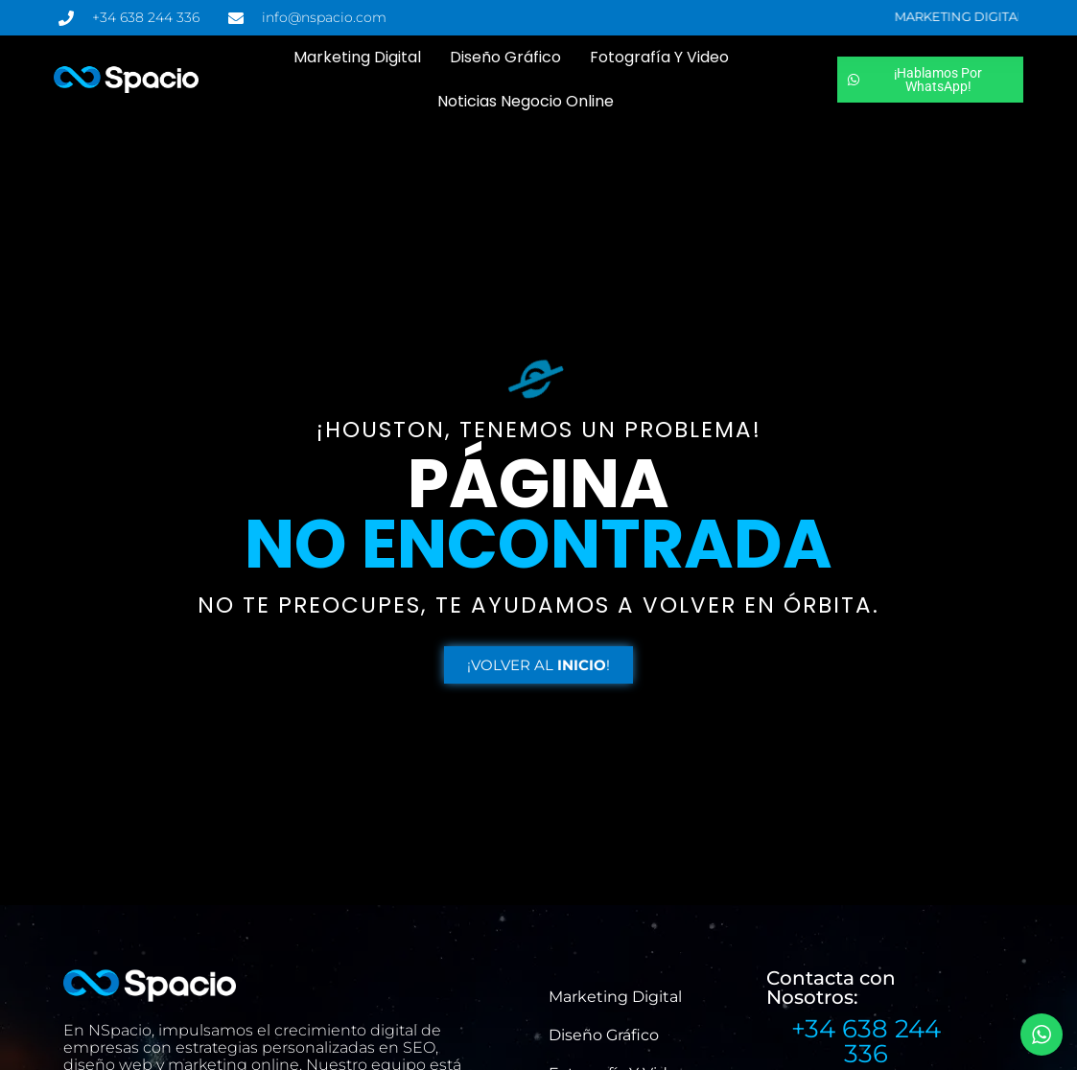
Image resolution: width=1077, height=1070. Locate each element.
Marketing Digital (357, 57)
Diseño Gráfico (505, 57)
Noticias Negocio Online (525, 101)
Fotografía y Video (659, 57)
